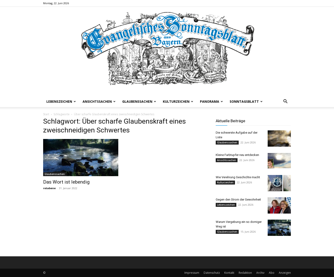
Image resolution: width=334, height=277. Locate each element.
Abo (271, 273)
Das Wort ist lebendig (66, 182)
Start (46, 114)
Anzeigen (285, 273)
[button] (285, 102)
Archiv (260, 273)
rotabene (49, 188)
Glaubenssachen (139, 101)
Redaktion (245, 273)
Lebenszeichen (61, 101)
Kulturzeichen (178, 101)
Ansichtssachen (99, 101)
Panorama (211, 101)
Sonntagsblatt (246, 101)
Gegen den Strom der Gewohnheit (238, 199)
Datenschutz (212, 273)
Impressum (191, 273)
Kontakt (229, 273)
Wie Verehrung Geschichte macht (238, 177)
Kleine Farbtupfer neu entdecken (237, 155)
